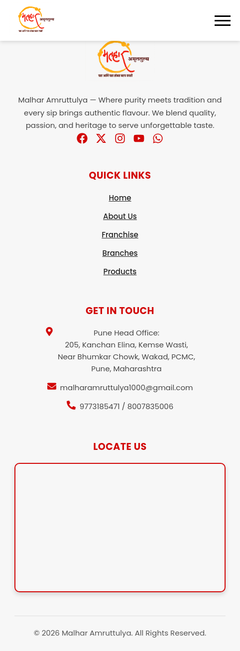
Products (120, 271)
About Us (120, 216)
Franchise (120, 234)
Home (120, 198)
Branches (119, 253)
